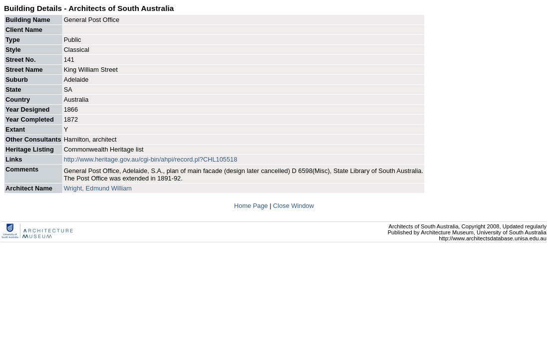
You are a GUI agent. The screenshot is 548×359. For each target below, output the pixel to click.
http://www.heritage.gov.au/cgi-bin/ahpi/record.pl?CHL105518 (151, 159)
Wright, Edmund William (98, 188)
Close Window (293, 205)
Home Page (252, 205)
